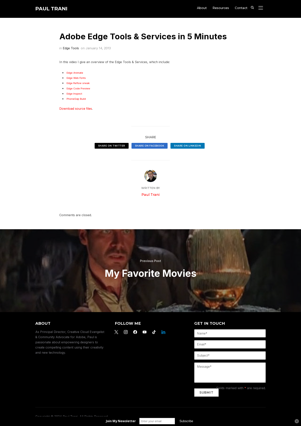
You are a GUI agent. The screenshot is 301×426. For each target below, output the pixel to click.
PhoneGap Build (76, 98)
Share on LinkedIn (187, 145)
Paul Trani (51, 9)
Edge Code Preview (78, 88)
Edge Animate (75, 72)
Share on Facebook (149, 145)
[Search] (252, 7)
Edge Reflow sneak (78, 83)
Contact (241, 8)
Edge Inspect (74, 93)
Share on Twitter (111, 145)
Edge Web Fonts (76, 77)
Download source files (75, 108)
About (202, 8)
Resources (221, 8)
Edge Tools (71, 48)
